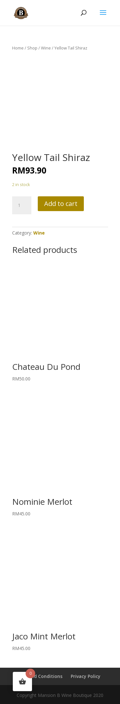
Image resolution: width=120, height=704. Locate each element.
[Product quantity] (21, 205)
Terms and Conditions (37, 676)
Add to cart (60, 203)
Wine (46, 48)
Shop (32, 48)
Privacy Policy (85, 676)
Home (18, 48)
